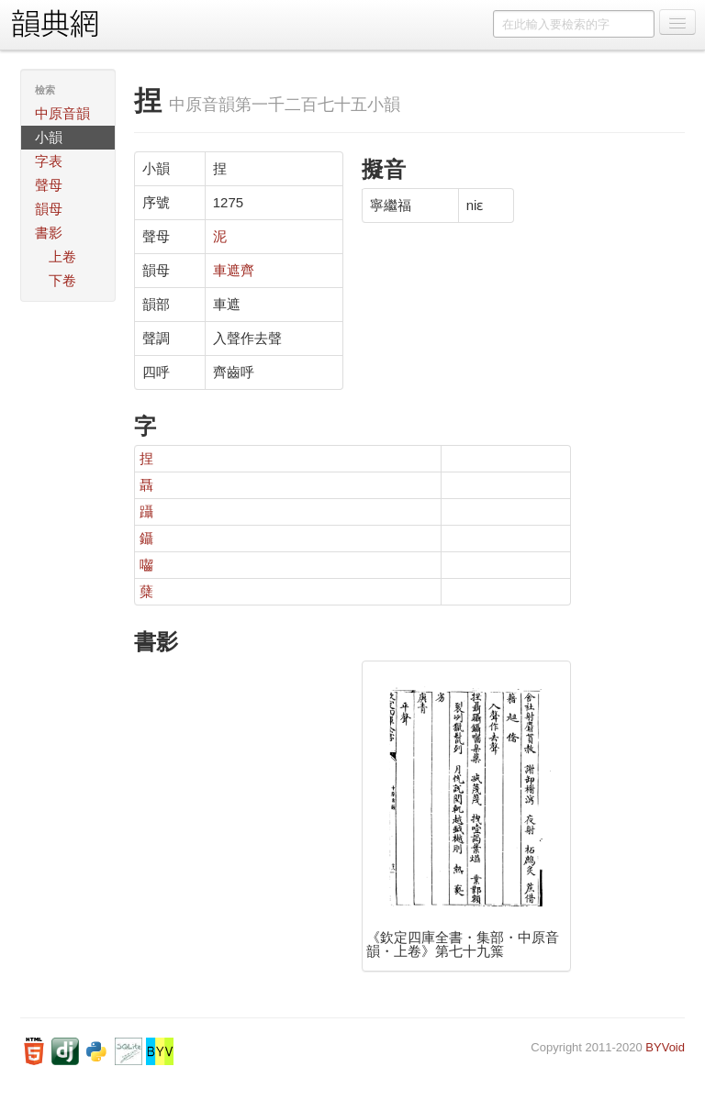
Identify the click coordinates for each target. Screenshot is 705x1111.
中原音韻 (62, 113)
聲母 (48, 185)
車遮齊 (233, 270)
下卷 (62, 280)
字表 (48, 161)
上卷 (62, 256)
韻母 (48, 209)
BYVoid (665, 1047)
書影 (48, 232)
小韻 (48, 137)
